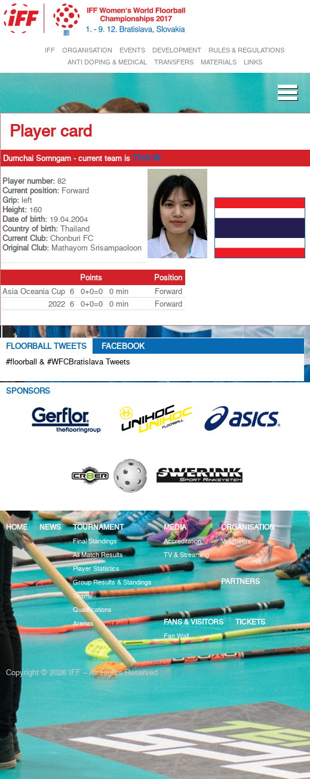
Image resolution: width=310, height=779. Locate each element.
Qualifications (92, 610)
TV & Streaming (186, 555)
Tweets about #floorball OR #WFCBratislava (94, 375)
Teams (83, 596)
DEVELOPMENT (176, 50)
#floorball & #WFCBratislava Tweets (68, 361)
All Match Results (98, 555)
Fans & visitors (193, 621)
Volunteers (236, 541)
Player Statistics (96, 569)
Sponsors (28, 390)
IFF (50, 50)
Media (175, 527)
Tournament (98, 527)
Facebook (123, 346)
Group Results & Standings (112, 582)
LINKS (253, 62)
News (50, 527)
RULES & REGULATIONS (246, 50)
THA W (147, 158)
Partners (240, 581)
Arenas (83, 623)
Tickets (250, 621)
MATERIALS (219, 62)
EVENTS (132, 50)
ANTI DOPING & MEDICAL (107, 62)
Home (16, 527)
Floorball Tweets (46, 346)
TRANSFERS (174, 62)
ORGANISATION (87, 50)
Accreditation (182, 541)
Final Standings (95, 541)
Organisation (248, 527)
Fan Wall (176, 636)
